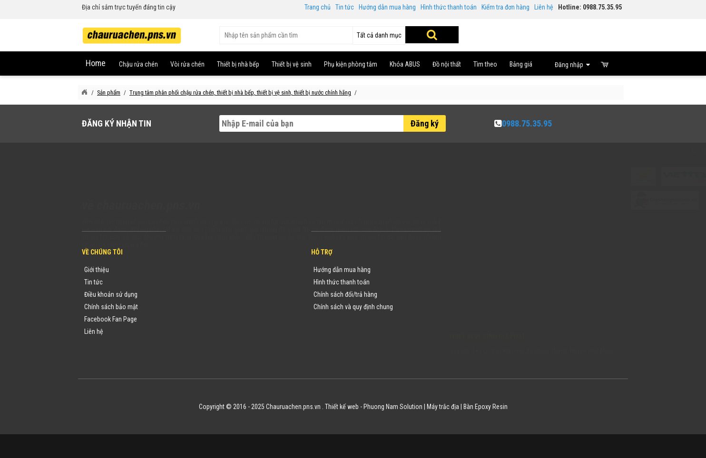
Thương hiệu (192, 269)
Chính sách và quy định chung (353, 307)
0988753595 (477, 284)
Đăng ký (425, 123)
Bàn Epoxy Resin (485, 406)
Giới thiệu (96, 269)
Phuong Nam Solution (392, 406)
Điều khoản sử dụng (110, 294)
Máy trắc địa (443, 406)
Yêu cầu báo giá (197, 294)
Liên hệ (543, 7)
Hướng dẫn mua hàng (387, 7)
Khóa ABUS (405, 64)
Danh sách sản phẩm (204, 319)
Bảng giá (521, 64)
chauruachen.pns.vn (503, 296)
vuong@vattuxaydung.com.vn (508, 308)
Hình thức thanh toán (449, 7)
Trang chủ (317, 7)
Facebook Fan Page (110, 319)
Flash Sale (190, 344)
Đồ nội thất (446, 64)
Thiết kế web (342, 406)
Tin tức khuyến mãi (201, 282)
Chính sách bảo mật (111, 307)
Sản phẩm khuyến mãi (205, 331)
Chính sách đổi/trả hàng (345, 294)
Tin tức (344, 7)
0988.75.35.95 (527, 123)
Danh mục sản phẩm (203, 307)
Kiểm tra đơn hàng (505, 7)
